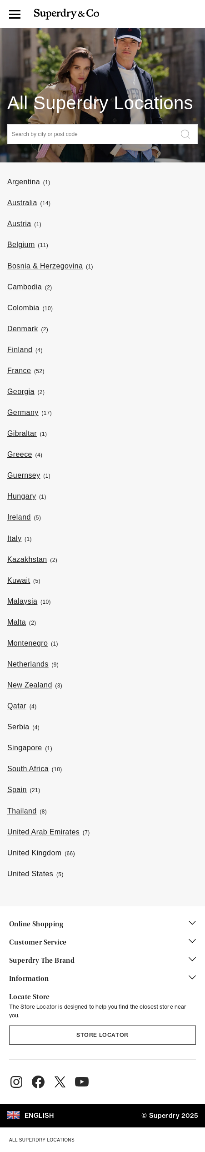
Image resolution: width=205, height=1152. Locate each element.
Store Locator (102, 1034)
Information (102, 979)
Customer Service (102, 942)
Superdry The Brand (102, 961)
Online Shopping (102, 924)
